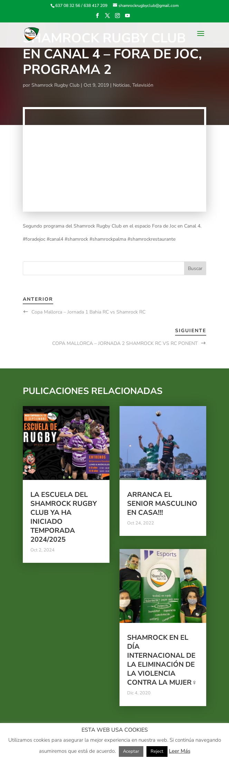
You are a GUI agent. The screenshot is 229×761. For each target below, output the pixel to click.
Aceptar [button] (131, 751)
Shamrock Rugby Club (55, 85)
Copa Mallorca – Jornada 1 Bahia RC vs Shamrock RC (88, 312)
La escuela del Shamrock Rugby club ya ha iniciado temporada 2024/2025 (63, 517)
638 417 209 (95, 5)
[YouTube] (127, 17)
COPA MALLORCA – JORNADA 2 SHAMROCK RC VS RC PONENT (125, 343)
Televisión (142, 85)
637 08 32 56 (67, 5)
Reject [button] (157, 751)
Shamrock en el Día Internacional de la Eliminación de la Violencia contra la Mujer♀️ (162, 660)
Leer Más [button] (179, 751)
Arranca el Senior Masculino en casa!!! (162, 503)
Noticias (121, 85)
